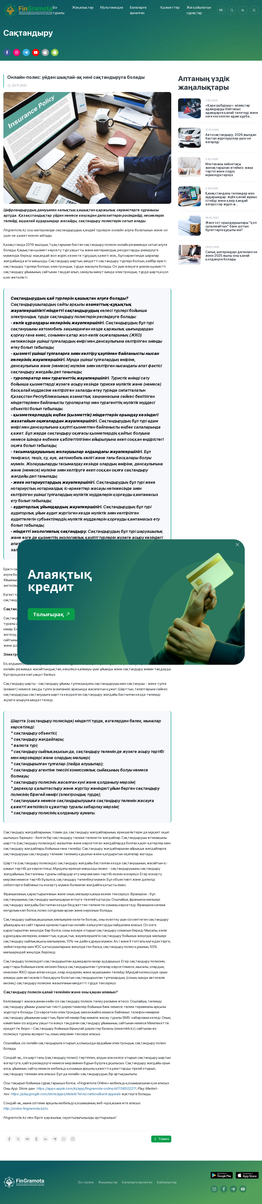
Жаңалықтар (82, 7)
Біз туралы (86, 1182)
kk (220, 10)
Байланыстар (167, 1182)
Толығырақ (52, 614)
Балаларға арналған (137, 1182)
